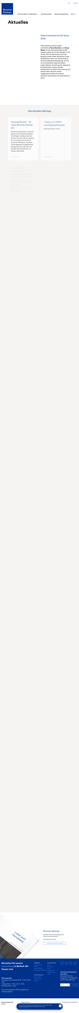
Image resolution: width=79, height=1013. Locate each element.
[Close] (60, 1005)
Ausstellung (8, 966)
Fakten (36, 980)
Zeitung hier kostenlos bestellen (55, 943)
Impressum (50, 970)
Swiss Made (37, 978)
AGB (48, 974)
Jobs (69, 3)
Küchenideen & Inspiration (28, 14)
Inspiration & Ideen (38, 965)
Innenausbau (38, 968)
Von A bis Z (37, 977)
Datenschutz (51, 972)
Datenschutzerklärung (24, 1008)
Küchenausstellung (61, 14)
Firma (73, 14)
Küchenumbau (46, 14)
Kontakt (75, 3)
